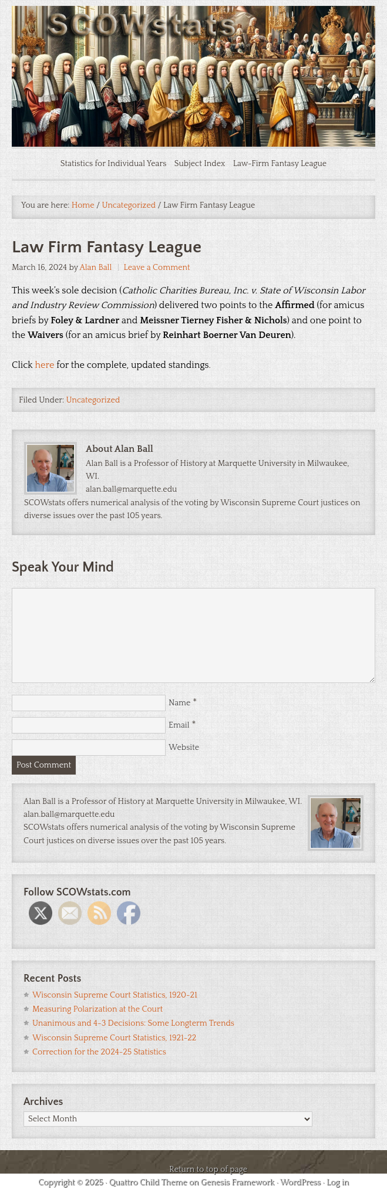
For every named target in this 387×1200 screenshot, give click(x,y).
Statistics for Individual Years (113, 163)
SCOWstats (193, 41)
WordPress (300, 1182)
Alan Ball (95, 267)
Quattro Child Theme (148, 1182)
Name (179, 703)
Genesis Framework (237, 1182)
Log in (338, 1182)
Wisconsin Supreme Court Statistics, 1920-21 (114, 995)
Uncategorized (93, 400)
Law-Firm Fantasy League (280, 163)
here (45, 365)
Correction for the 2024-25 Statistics (99, 1052)
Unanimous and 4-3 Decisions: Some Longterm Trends (133, 1023)
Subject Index (200, 163)
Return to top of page (208, 1169)
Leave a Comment (157, 267)
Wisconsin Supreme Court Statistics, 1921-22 (114, 1038)
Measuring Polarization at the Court (97, 1009)
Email (179, 725)
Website (184, 747)
